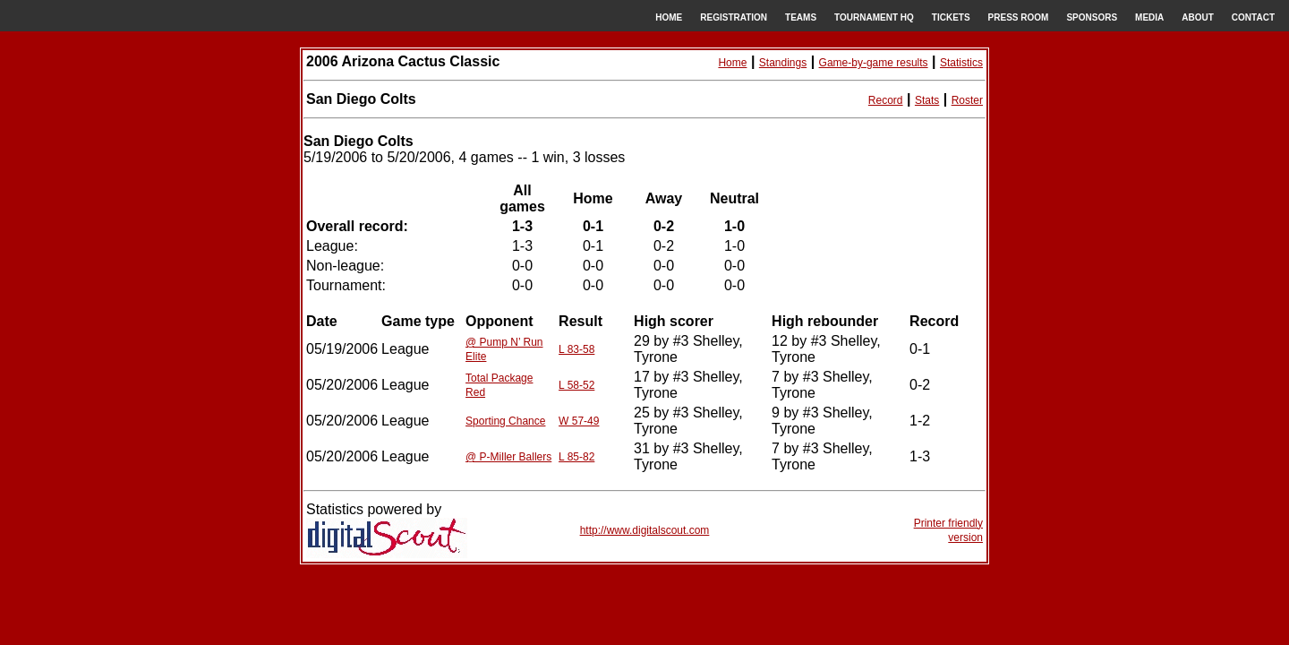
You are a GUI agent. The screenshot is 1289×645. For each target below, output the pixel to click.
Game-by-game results (873, 62)
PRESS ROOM (1018, 17)
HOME (668, 17)
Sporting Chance (505, 421)
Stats (927, 100)
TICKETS (951, 17)
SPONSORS (1091, 17)
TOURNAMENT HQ (874, 17)
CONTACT (1253, 17)
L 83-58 (576, 349)
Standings (783, 62)
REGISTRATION (733, 17)
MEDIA (1149, 17)
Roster (967, 100)
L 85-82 (576, 457)
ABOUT (1198, 17)
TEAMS (800, 17)
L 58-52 (576, 385)
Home (732, 62)
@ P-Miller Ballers (508, 457)
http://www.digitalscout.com (645, 530)
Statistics (961, 62)
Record (885, 100)
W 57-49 (579, 421)
